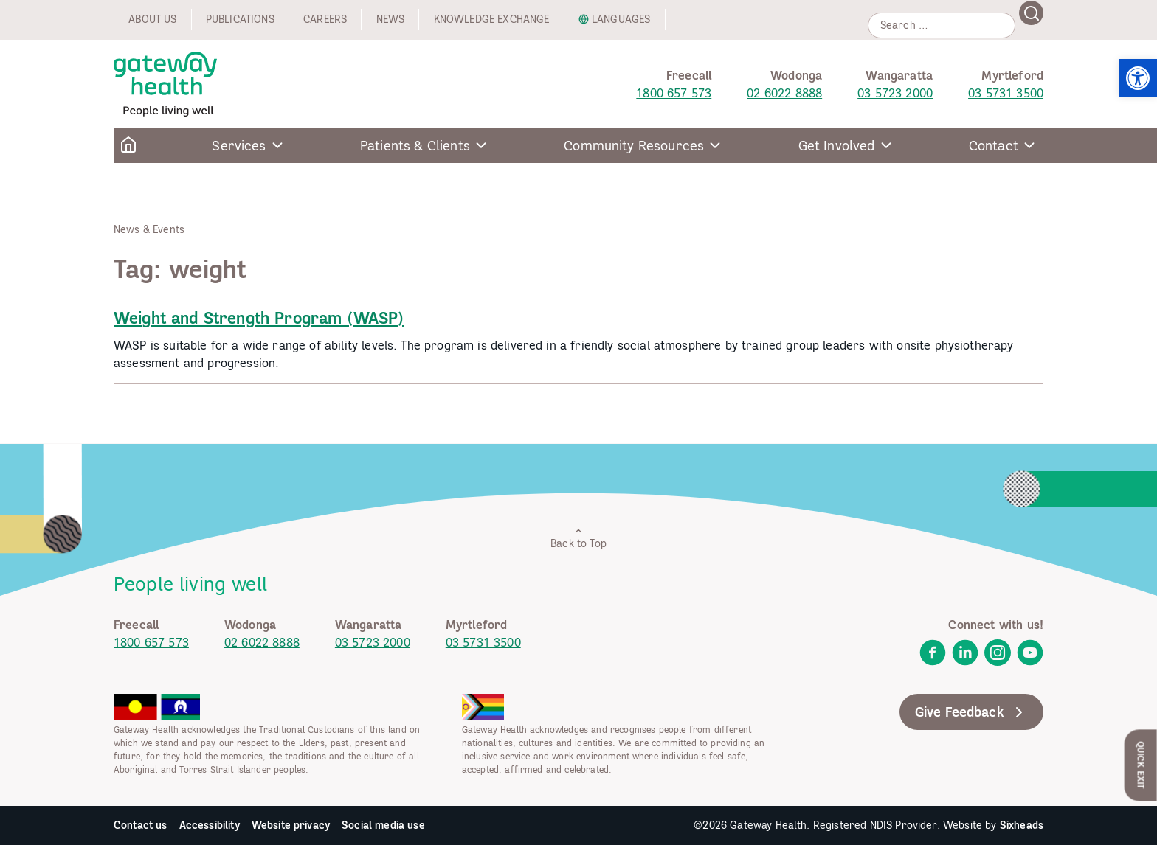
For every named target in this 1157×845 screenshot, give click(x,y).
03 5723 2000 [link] (895, 93)
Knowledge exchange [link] (492, 19)
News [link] (390, 19)
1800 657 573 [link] (673, 93)
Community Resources (634, 145)
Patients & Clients (415, 145)
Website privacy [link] (291, 825)
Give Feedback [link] (971, 712)
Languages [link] (621, 19)
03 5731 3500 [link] (1005, 93)
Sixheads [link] (1021, 825)
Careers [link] (325, 19)
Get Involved (836, 145)
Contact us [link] (140, 825)
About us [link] (152, 19)
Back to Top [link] (578, 538)
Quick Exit (1141, 765)
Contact (993, 145)
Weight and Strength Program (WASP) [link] (259, 317)
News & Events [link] (149, 229)
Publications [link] (240, 19)
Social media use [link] (383, 825)
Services (239, 145)
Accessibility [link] (209, 825)
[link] (1138, 78)
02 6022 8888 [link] (784, 93)
